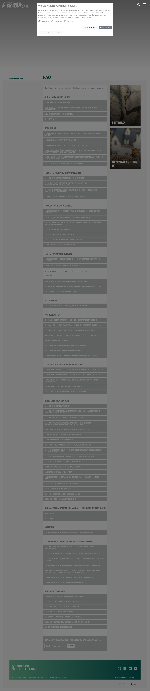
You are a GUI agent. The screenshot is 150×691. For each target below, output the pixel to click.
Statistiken (58, 21)
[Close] (111, 5)
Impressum (42, 33)
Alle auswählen (105, 27)
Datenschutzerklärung (54, 33)
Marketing (70, 21)
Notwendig (45, 21)
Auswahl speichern (90, 27)
